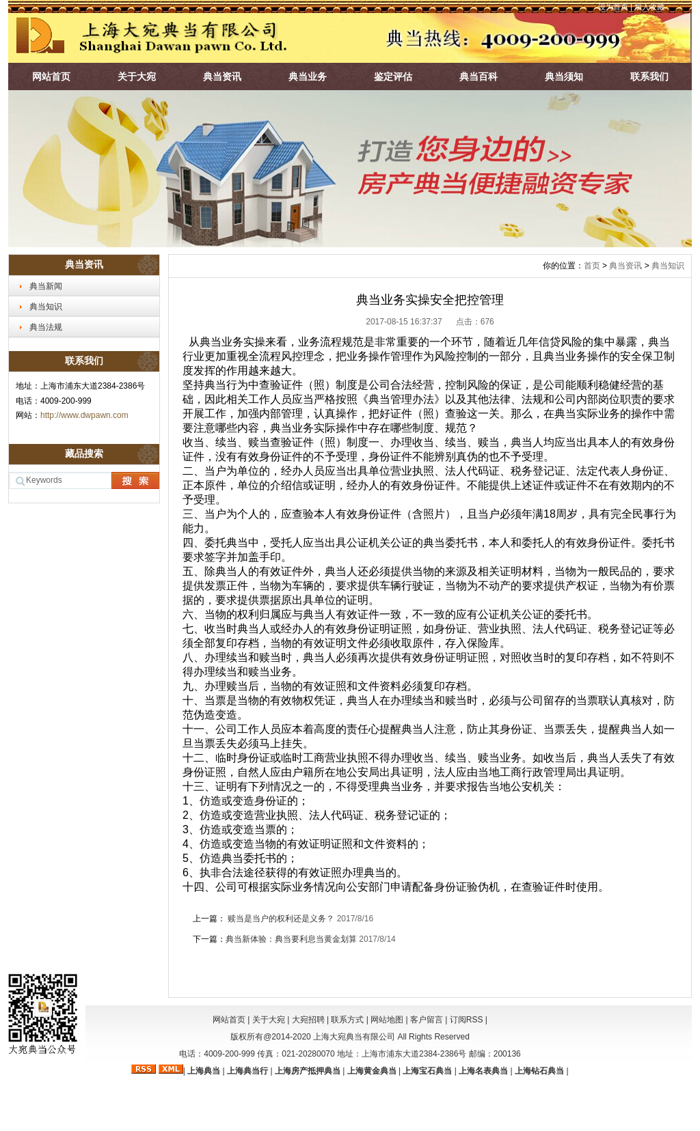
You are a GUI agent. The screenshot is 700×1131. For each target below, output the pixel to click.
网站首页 (51, 76)
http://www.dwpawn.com (84, 415)
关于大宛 (137, 76)
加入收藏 (649, 7)
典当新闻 (45, 286)
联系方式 (347, 1019)
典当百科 (478, 76)
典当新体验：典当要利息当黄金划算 (292, 939)
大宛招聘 (308, 1019)
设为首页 (613, 7)
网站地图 (387, 1019)
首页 (592, 265)
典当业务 (307, 76)
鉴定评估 (393, 76)
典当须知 (564, 76)
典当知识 (45, 306)
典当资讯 (222, 76)
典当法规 (45, 327)
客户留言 (426, 1019)
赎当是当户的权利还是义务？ (281, 918)
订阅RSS (466, 1019)
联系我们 (649, 76)
